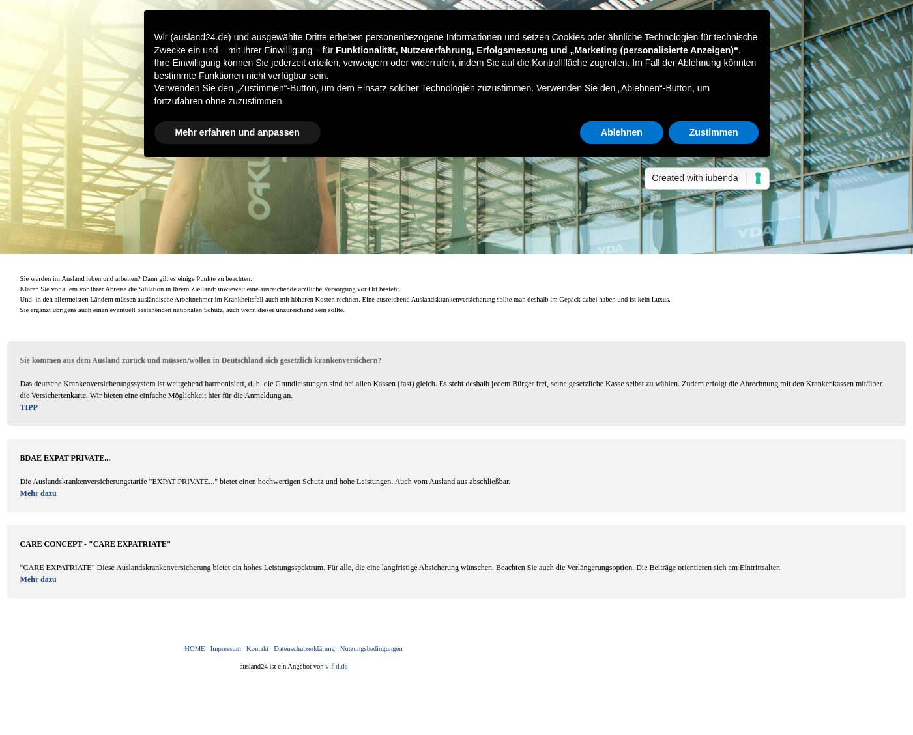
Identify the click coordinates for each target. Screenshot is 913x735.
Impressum (225, 648)
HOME (194, 648)
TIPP (29, 407)
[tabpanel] (456, 294)
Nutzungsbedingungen (371, 648)
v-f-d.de (336, 666)
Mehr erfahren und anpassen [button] (237, 132)
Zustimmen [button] (713, 132)
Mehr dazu (38, 493)
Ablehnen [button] (622, 132)
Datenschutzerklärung (304, 648)
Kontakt (257, 648)
